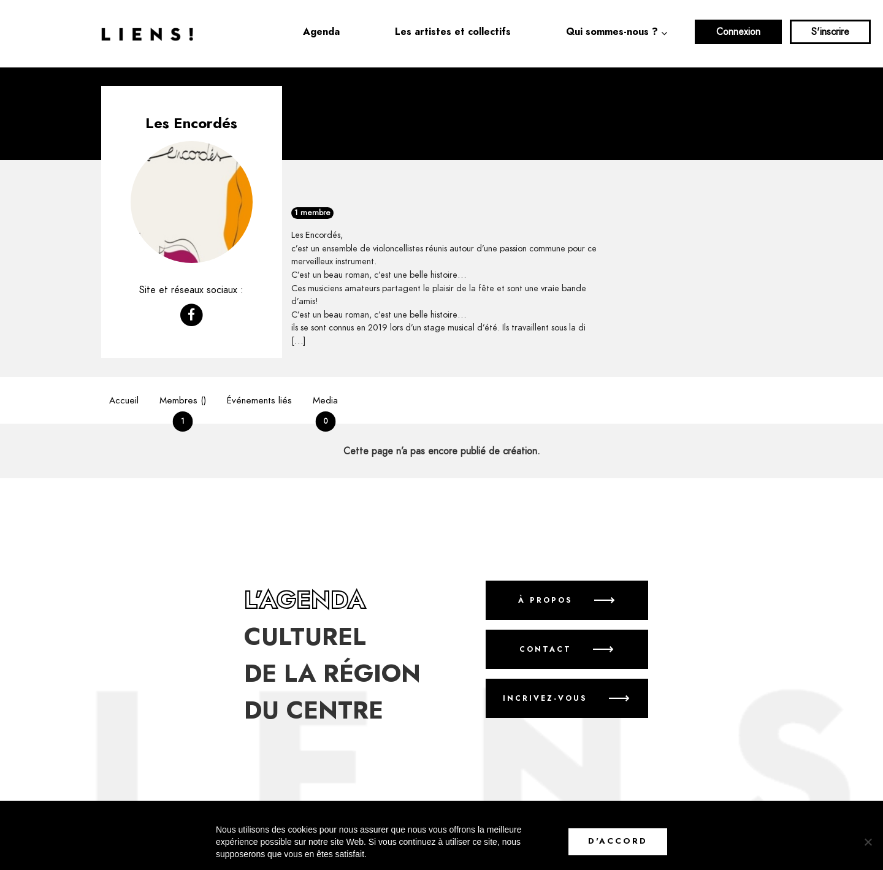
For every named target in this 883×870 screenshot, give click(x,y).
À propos (545, 601)
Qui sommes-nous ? (612, 32)
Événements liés (259, 400)
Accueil (124, 400)
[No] (868, 842)
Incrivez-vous (545, 699)
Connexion (738, 32)
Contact (545, 650)
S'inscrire (830, 32)
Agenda (321, 32)
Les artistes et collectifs (453, 32)
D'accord (618, 841)
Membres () (182, 409)
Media (325, 409)
